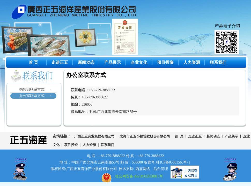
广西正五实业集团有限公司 (94, 136)
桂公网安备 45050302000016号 (139, 176)
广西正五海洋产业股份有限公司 (78, 13)
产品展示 (112, 62)
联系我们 (218, 62)
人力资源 (191, 62)
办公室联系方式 (32, 96)
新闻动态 (86, 62)
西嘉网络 (143, 169)
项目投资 (165, 62)
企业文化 (139, 62)
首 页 (33, 62)
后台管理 (160, 169)
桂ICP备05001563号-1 (173, 162)
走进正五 (59, 62)
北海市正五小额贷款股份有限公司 (145, 136)
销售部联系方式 (32, 89)
